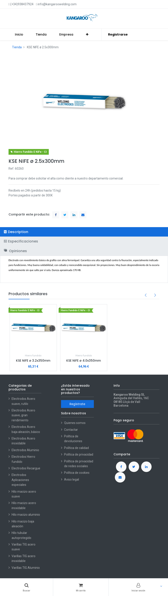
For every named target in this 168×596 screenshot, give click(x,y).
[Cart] (80, 587)
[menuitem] (19, 34)
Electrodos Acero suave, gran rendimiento (23, 415)
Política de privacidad (78, 454)
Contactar (71, 429)
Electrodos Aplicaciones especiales (20, 479)
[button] (87, 34)
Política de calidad (76, 448)
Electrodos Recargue (26, 468)
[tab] (84, 232)
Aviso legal (71, 479)
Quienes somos (75, 423)
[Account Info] (138, 587)
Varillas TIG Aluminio (26, 567)
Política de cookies (76, 472)
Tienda (17, 47)
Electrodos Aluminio (26, 450)
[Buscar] (26, 587)
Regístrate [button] (77, 404)
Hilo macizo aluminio (26, 514)
